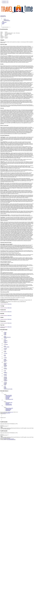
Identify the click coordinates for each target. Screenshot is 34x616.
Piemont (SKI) (8, 410)
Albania (5, 332)
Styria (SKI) (7, 397)
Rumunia (5, 375)
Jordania (5, 357)
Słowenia (5, 377)
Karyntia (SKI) (8, 396)
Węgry (5, 387)
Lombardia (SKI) (8, 409)
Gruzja (5, 351)
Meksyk (5, 366)
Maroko (5, 364)
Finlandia (5, 348)
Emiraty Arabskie (6, 346)
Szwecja (5, 380)
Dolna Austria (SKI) (9, 395)
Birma (5, 336)
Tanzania (5, 383)
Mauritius (5, 365)
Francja (5, 349)
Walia (5, 386)
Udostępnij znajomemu (3, 307)
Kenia (5, 359)
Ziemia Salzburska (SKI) (9, 399)
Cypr (5, 341)
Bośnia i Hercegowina (7, 337)
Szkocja (5, 379)
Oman (5, 370)
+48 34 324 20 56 (2, 15)
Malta (5, 363)
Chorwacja (5, 340)
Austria (5, 334)
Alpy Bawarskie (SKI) (9, 402)
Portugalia (5, 372)
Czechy (5, 342)
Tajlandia (5, 382)
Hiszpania (5, 353)
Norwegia (5, 368)
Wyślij (1, 427)
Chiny (5, 339)
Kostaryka (5, 360)
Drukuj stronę (9, 307)
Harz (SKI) (7, 403)
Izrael (5, 355)
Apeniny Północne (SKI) (9, 408)
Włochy (5, 388)
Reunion (5, 374)
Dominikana (6, 344)
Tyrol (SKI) (7, 398)
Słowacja (5, 376)
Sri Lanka (5, 378)
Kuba (5, 361)
